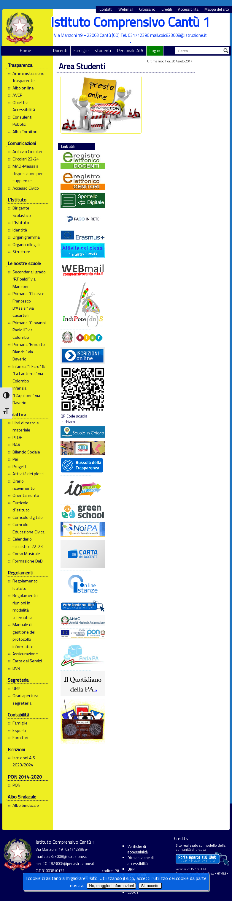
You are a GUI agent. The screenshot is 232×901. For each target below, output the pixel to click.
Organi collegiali (26, 244)
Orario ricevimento (23, 485)
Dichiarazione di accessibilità (141, 860)
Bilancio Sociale (26, 452)
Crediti (166, 9)
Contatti (105, 9)
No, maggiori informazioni (111, 885)
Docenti (60, 50)
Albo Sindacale (25, 805)
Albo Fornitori (24, 131)
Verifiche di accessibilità (138, 849)
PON (16, 785)
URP (16, 688)
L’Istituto (20, 222)
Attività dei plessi (28, 473)
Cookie (133, 892)
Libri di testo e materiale (25, 426)
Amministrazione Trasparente (28, 77)
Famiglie (81, 50)
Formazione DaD (27, 561)
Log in (155, 50)
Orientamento (25, 495)
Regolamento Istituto (25, 584)
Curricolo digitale (27, 517)
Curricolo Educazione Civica (28, 528)
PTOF (17, 437)
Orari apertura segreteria (25, 699)
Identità (19, 230)
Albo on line (23, 88)
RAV (16, 444)
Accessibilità (188, 9)
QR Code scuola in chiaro (76, 396)
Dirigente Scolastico (21, 211)
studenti (103, 50)
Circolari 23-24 (25, 159)
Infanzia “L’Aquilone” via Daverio (26, 395)
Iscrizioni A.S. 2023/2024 (24, 761)
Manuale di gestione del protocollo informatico (23, 635)
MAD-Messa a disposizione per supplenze (27, 173)
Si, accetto (150, 885)
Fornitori (20, 737)
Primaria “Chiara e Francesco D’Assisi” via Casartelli (28, 304)
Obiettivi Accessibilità (23, 106)
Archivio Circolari (27, 151)
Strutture (21, 251)
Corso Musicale (26, 553)
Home (25, 50)
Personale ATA (130, 50)
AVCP (17, 95)
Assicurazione (25, 653)
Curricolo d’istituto (21, 506)
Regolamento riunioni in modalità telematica (25, 606)
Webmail (125, 9)
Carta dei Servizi (27, 661)
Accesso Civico (25, 188)
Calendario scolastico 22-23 (27, 542)
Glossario (147, 9)
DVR (16, 668)
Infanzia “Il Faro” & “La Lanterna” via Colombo (28, 373)
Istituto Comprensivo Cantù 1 (130, 22)
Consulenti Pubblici (22, 120)
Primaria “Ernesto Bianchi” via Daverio (28, 351)
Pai (15, 459)
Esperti (19, 730)
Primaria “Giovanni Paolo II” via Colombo (29, 330)
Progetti (20, 466)
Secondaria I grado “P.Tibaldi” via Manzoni (29, 279)
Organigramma (26, 237)
